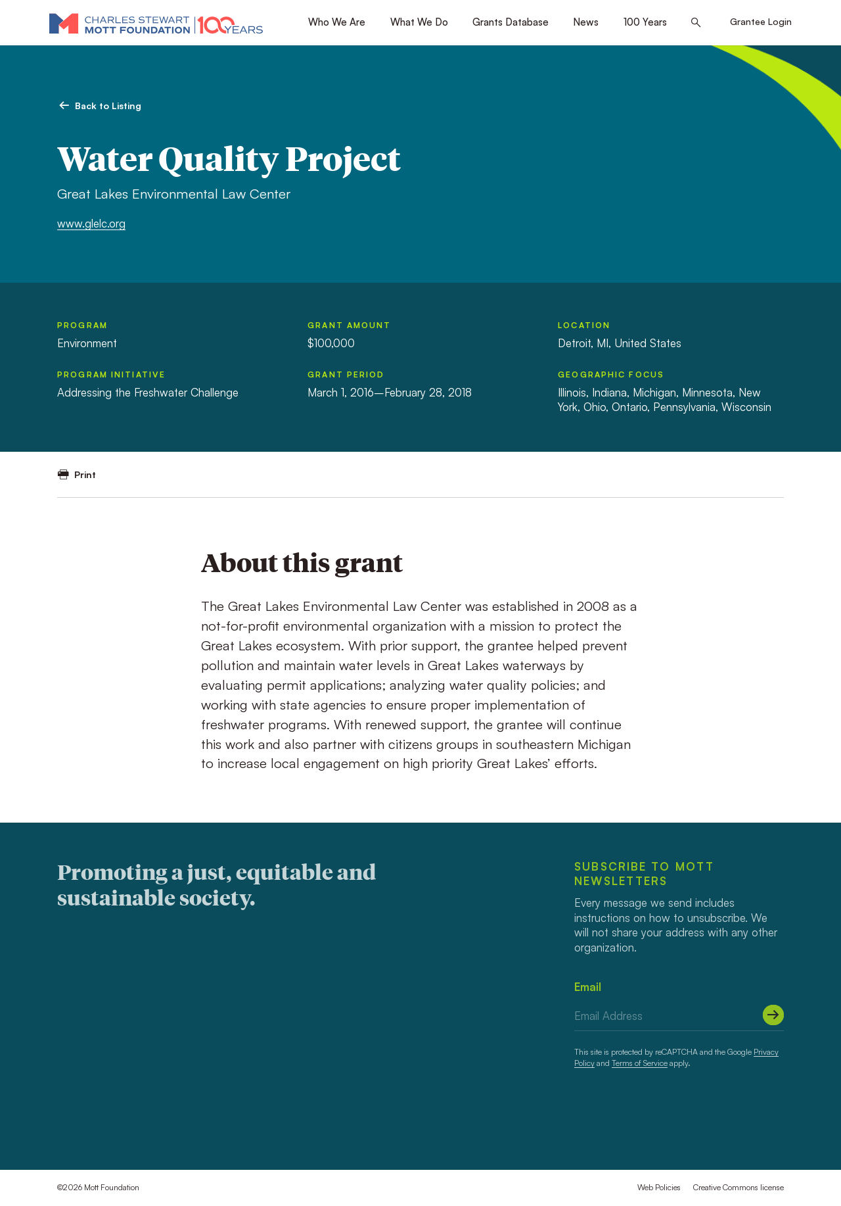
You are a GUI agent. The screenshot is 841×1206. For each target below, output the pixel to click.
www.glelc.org (91, 223)
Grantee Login (761, 21)
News (586, 22)
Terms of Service (640, 1063)
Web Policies (659, 1187)
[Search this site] (696, 23)
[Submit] (773, 1015)
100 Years (645, 22)
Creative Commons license (738, 1187)
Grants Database (510, 22)
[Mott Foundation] (156, 23)
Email (587, 987)
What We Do (419, 22)
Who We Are (336, 22)
